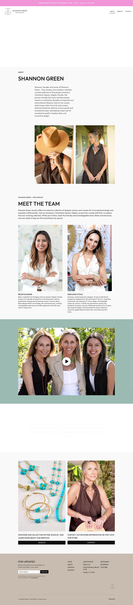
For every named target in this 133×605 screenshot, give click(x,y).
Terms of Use (112, 599)
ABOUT (70, 564)
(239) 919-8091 (88, 562)
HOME (70, 562)
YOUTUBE (103, 567)
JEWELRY (120, 11)
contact (128, 11)
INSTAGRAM (104, 562)
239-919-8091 (89, 3)
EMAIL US (86, 564)
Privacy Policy (34, 577)
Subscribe (44, 572)
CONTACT (91, 542)
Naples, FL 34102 (89, 572)
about (112, 11)
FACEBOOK (104, 564)
